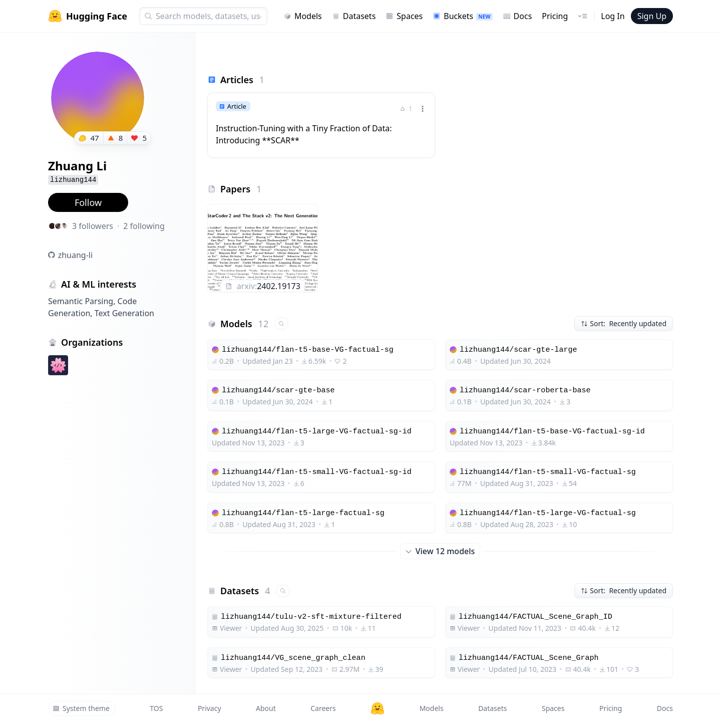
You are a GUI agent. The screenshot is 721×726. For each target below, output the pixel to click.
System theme (81, 708)
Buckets (462, 16)
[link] (321, 125)
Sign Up (651, 16)
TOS (156, 708)
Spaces (404, 16)
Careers (322, 708)
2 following (144, 225)
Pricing (555, 16)
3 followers (92, 225)
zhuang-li (75, 255)
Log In (612, 16)
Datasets (354, 16)
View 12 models (440, 551)
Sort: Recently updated (623, 323)
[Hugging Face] (378, 708)
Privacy (209, 708)
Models (302, 16)
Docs (517, 16)
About (266, 708)
